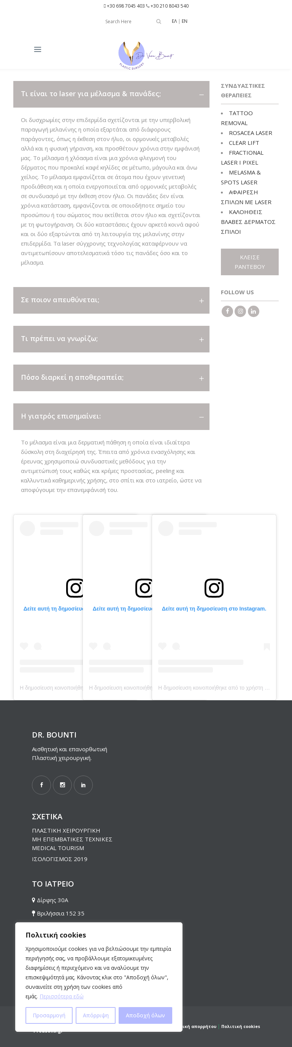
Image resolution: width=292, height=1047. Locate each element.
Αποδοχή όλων (145, 1015)
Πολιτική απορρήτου (192, 1026)
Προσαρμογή (49, 1015)
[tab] (111, 94)
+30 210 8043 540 (170, 6)
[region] (98, 977)
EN (184, 21)
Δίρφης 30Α (52, 900)
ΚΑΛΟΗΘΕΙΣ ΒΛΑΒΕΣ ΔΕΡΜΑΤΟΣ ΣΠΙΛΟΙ (248, 221)
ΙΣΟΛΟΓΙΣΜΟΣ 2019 (59, 859)
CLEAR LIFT (244, 142)
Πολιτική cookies (240, 1026)
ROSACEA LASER (250, 132)
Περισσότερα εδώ (62, 996)
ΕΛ (174, 21)
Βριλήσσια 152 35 (60, 913)
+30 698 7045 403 (126, 6)
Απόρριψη (96, 1015)
